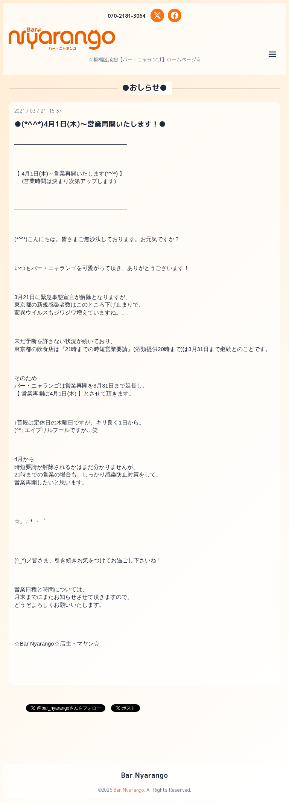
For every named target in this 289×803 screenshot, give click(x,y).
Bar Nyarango (144, 775)
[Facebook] (174, 15)
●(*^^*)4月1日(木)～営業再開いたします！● (90, 124)
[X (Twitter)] (157, 15)
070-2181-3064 (126, 15)
